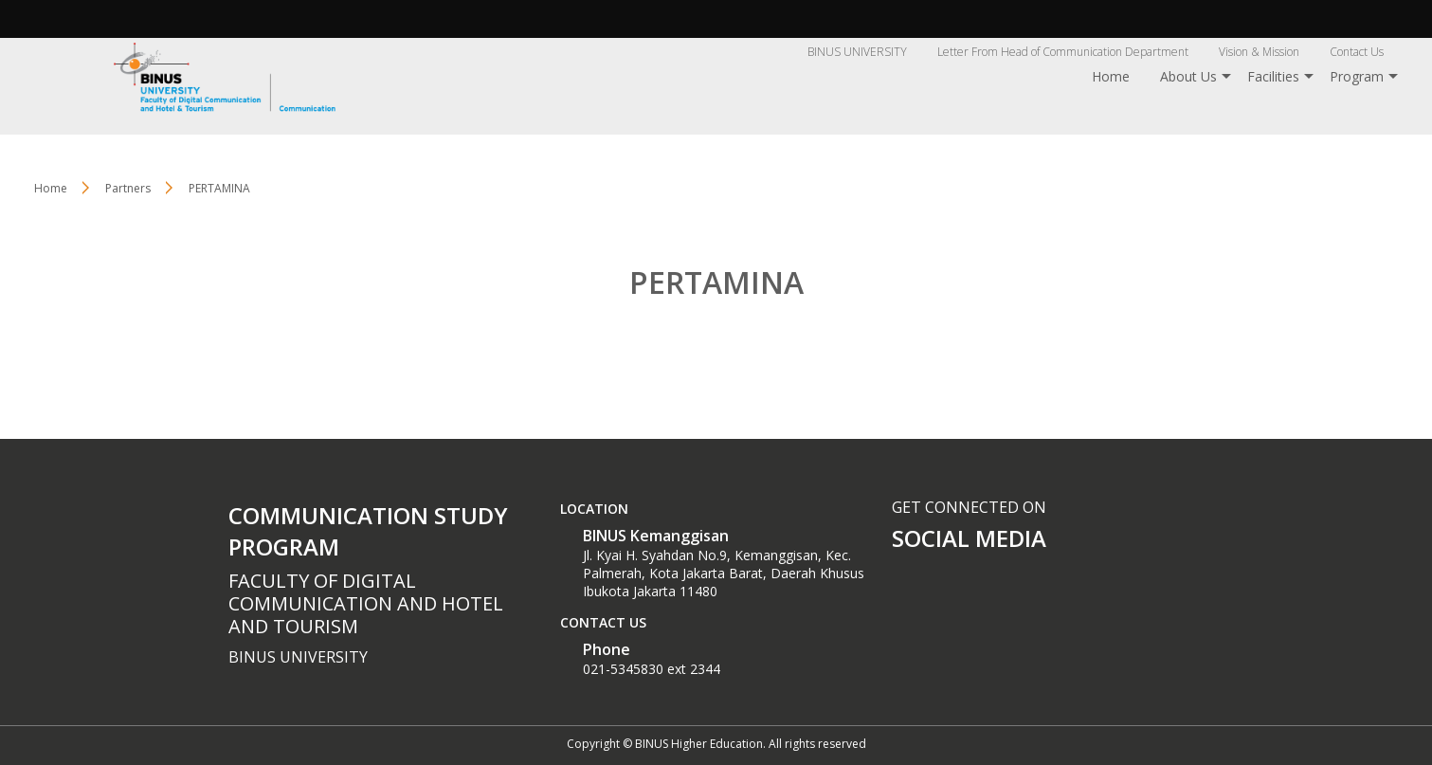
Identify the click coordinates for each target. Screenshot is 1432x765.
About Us (1188, 76)
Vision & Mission (1259, 52)
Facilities (1273, 76)
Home (1111, 76)
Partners (128, 188)
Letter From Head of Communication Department (1062, 52)
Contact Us (1357, 52)
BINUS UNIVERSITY (857, 52)
